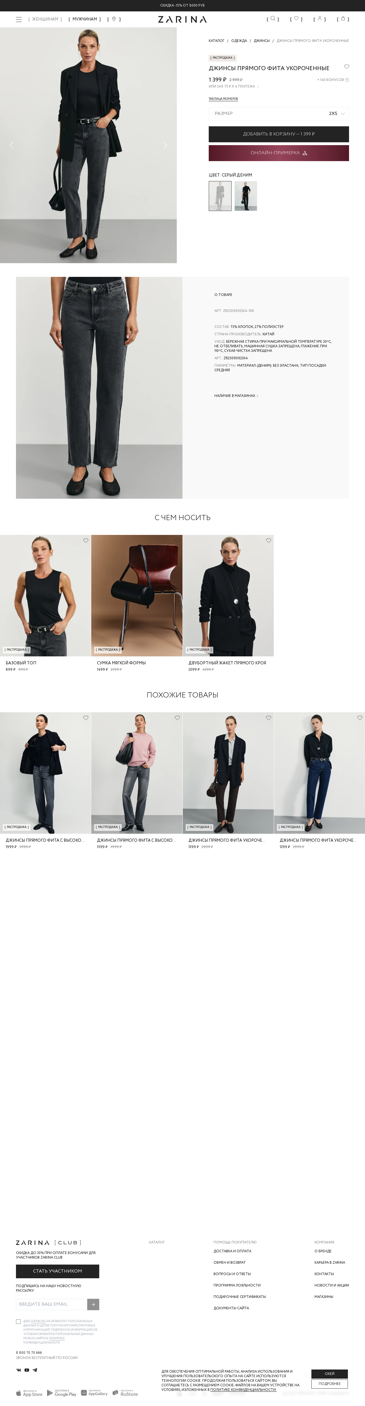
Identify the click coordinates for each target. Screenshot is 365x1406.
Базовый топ (21, 663)
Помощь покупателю (235, 1242)
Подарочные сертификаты (240, 1297)
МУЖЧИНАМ (84, 19)
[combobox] (279, 114)
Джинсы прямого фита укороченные (231, 840)
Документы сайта (231, 1308)
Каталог (157, 1242)
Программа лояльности (237, 1285)
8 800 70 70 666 (29, 1353)
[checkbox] (18, 1321)
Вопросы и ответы (232, 1274)
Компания (324, 1242)
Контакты (324, 1274)
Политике (57, 1338)
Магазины (324, 1297)
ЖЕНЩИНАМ (45, 19)
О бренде (323, 1251)
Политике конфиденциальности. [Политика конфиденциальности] (243, 1389)
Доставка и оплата (232, 1251)
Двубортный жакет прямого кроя (227, 663)
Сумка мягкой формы (121, 663)
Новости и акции (332, 1285)
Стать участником (57, 1271)
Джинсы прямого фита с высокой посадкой (58, 840)
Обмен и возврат (230, 1262)
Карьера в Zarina (330, 1262)
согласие (38, 1321)
